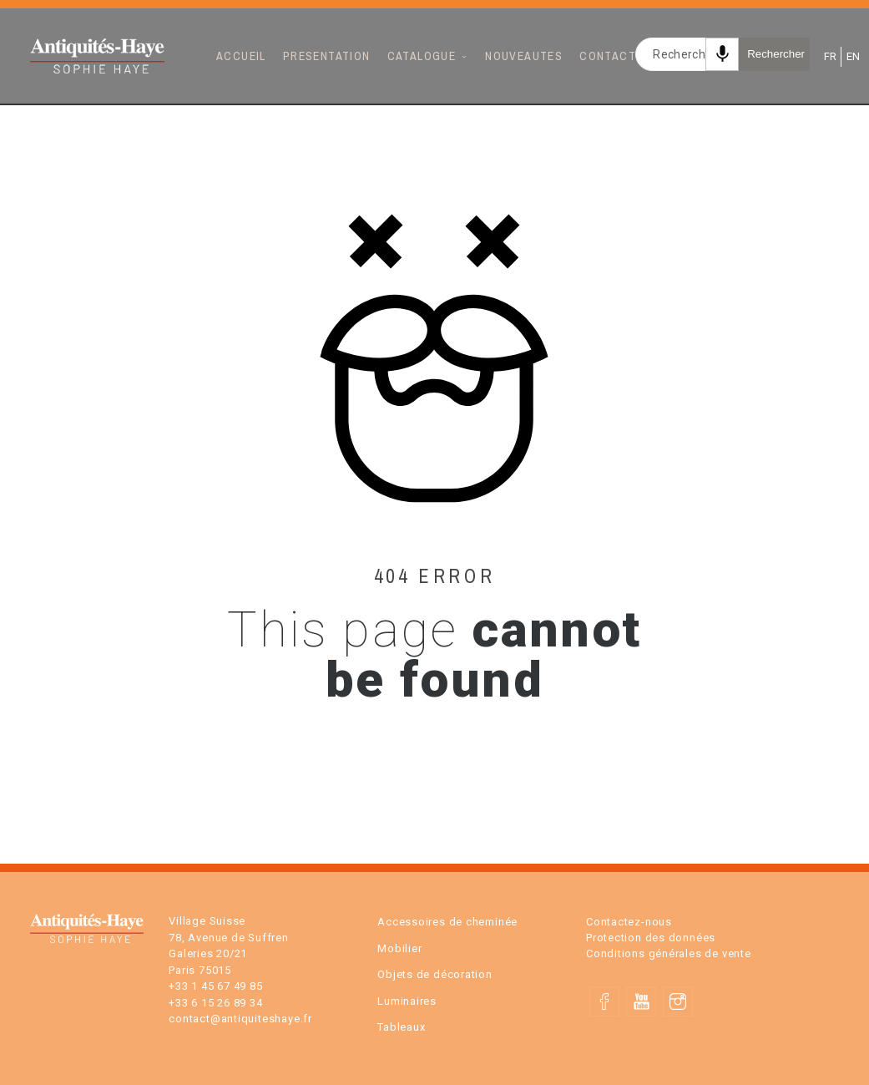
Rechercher (776, 54)
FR (828, 57)
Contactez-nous (629, 921)
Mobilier (399, 948)
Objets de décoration (435, 974)
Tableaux (401, 1027)
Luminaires (407, 1001)
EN (852, 57)
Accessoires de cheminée (447, 921)
